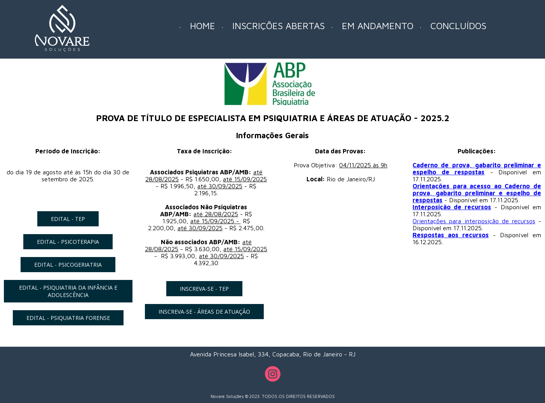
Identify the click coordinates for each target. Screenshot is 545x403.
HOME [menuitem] (202, 25)
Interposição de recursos (452, 206)
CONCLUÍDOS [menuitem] (458, 25)
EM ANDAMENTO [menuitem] (377, 25)
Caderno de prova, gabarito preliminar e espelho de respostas (477, 168)
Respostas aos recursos (451, 234)
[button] (68, 218)
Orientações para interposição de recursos (474, 220)
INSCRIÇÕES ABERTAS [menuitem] (278, 25)
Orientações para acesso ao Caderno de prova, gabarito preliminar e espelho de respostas (477, 192)
